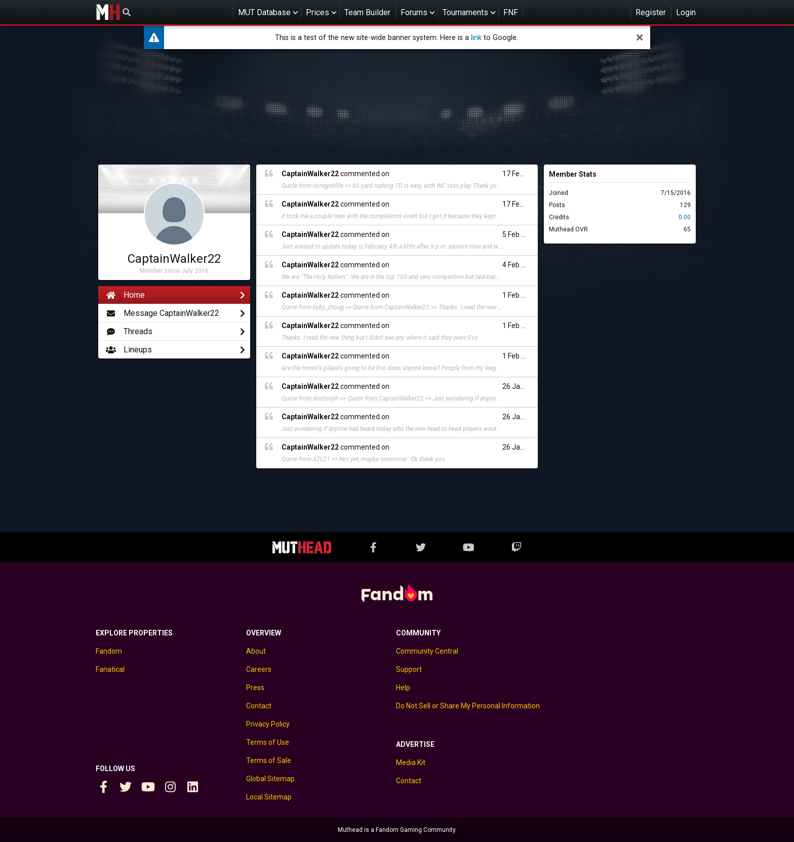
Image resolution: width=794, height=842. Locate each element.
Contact (258, 706)
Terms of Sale (268, 760)
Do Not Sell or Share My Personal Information (468, 706)
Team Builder (367, 12)
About (256, 651)
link (476, 37)
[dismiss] (639, 37)
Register (651, 12)
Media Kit (410, 762)
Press (255, 688)
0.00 (685, 217)
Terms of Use (267, 742)
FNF (510, 12)
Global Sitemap (270, 779)
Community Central (427, 651)
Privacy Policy (268, 724)
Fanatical (110, 669)
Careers (258, 669)
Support (409, 669)
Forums (414, 12)
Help (403, 688)
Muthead (108, 12)
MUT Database (264, 12)
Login (686, 12)
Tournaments (465, 12)
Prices (317, 12)
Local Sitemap (269, 797)
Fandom (109, 651)
